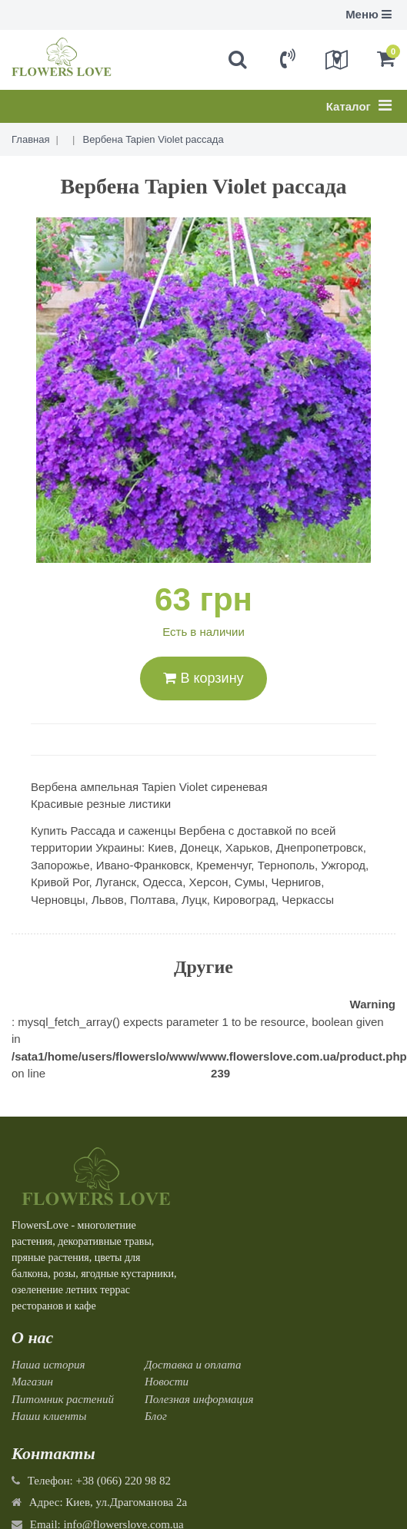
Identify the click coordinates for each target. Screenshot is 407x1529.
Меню (368, 14)
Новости (166, 1381)
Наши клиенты (49, 1416)
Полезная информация (199, 1399)
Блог (156, 1416)
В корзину (203, 678)
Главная (30, 139)
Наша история (48, 1365)
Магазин (32, 1381)
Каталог (359, 105)
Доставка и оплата (193, 1365)
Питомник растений (63, 1399)
